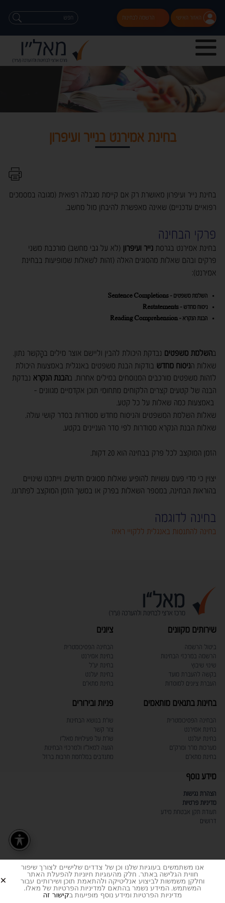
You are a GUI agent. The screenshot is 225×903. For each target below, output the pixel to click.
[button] (14, 873)
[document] (112, 451)
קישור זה (56, 895)
